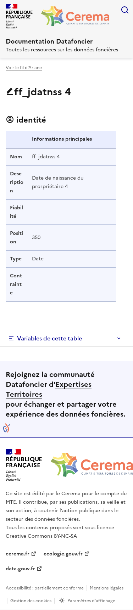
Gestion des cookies (30, 601)
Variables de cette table (49, 338)
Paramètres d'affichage (91, 601)
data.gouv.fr (20, 568)
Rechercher (125, 10)
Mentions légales (106, 588)
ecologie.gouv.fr (63, 554)
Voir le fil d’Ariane (24, 67)
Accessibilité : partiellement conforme (45, 588)
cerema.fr (17, 554)
